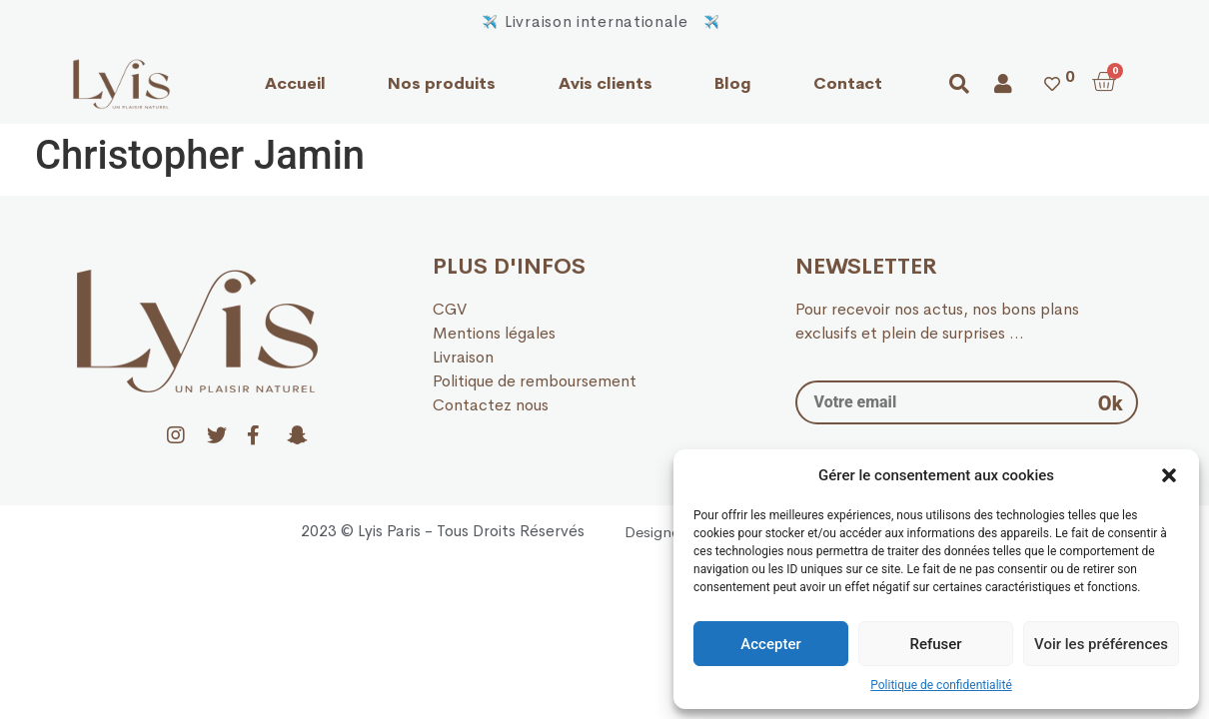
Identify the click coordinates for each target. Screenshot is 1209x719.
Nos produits (442, 83)
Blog (732, 83)
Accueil (295, 83)
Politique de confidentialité (941, 685)
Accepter (770, 644)
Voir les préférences (1101, 644)
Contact (847, 83)
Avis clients (605, 83)
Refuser (935, 644)
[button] (1169, 475)
